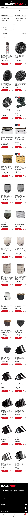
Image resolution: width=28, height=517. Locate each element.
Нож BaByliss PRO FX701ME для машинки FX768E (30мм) (6, 223)
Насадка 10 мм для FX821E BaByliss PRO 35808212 (19, 385)
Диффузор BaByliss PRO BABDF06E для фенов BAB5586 (20, 84)
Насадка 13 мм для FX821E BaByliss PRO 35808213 (19, 438)
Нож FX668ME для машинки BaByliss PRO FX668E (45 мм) (6, 331)
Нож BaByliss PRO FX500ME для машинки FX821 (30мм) (6, 196)
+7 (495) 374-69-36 (14, 1)
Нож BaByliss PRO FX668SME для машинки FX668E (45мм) (20, 305)
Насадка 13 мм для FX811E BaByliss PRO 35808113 (6, 438)
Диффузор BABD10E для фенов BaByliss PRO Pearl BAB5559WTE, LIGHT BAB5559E (7, 111)
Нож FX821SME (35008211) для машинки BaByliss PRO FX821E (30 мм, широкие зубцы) (7, 278)
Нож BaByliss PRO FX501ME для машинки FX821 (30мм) (20, 196)
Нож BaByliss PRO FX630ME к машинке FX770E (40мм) (19, 331)
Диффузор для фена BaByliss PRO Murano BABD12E (19, 56)
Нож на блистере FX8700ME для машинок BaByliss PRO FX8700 (20, 223)
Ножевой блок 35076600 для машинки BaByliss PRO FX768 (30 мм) (7, 305)
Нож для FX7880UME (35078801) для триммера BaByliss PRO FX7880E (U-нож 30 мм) (20, 250)
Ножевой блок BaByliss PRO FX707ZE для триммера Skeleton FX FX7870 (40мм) (6, 168)
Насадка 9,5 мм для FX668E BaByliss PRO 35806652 (19, 358)
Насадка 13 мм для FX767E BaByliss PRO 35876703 (19, 411)
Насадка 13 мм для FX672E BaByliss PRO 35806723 (19, 464)
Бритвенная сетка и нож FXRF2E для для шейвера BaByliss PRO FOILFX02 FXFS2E (7, 139)
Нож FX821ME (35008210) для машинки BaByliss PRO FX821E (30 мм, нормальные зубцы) (21, 278)
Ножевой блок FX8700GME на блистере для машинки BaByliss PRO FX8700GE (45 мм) (20, 168)
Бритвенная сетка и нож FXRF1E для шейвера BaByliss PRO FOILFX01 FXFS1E (20, 139)
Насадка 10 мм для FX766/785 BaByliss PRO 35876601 (6, 411)
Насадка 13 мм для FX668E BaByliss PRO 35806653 (6, 464)
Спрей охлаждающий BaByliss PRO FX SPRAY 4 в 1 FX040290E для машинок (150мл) (7, 57)
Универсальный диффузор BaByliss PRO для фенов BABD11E (6, 84)
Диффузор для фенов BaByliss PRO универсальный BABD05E (20, 110)
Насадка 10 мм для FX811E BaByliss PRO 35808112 (6, 385)
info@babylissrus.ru (20, 490)
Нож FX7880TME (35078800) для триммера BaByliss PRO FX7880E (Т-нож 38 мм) (6, 250)
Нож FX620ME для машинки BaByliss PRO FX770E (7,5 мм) (6, 358)
